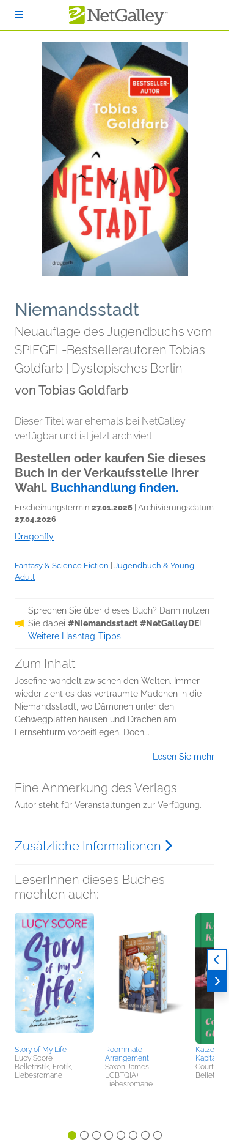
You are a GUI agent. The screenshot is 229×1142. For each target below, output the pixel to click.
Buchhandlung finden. (115, 487)
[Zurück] (217, 960)
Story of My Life (41, 1049)
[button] (54, 977)
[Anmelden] (19, 15)
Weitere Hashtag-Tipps (74, 636)
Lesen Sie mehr (183, 757)
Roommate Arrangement (127, 1053)
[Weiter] (217, 981)
